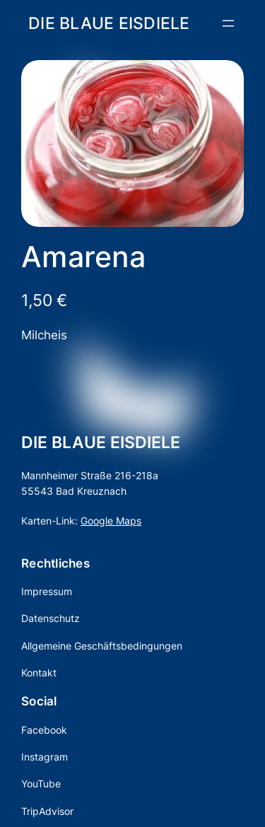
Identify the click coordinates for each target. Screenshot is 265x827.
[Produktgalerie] (132, 143)
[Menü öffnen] (228, 23)
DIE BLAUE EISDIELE (109, 23)
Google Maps (111, 521)
